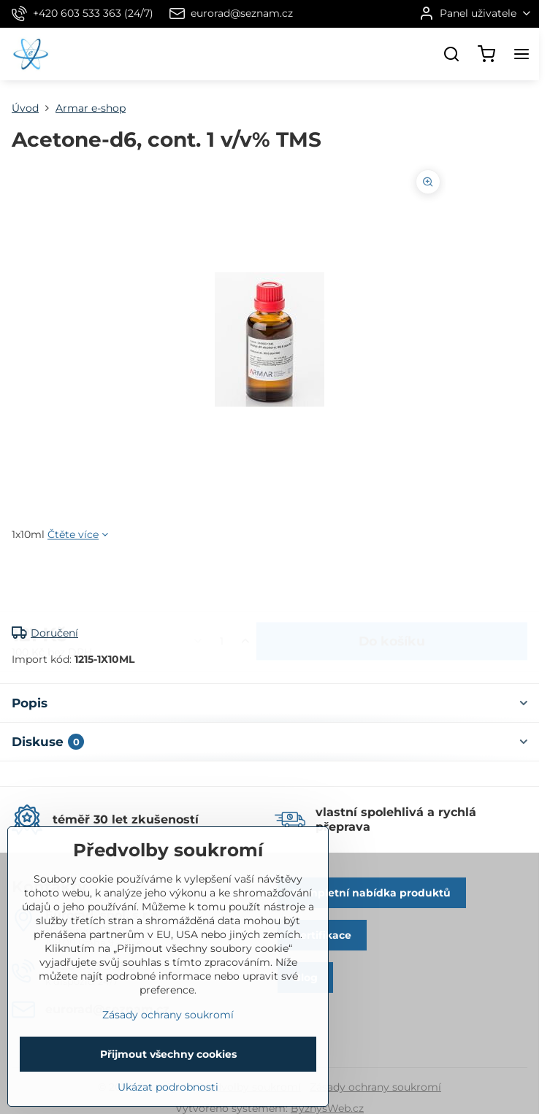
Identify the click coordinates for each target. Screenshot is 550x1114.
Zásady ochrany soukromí (375, 1087)
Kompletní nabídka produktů (372, 892)
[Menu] (521, 54)
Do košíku (392, 583)
